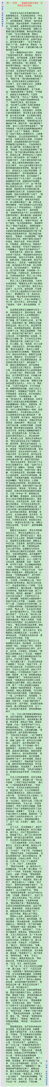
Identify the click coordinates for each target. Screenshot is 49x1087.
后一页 (2, 5)
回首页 (2, 24)
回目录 (2, 17)
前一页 (2, 11)
